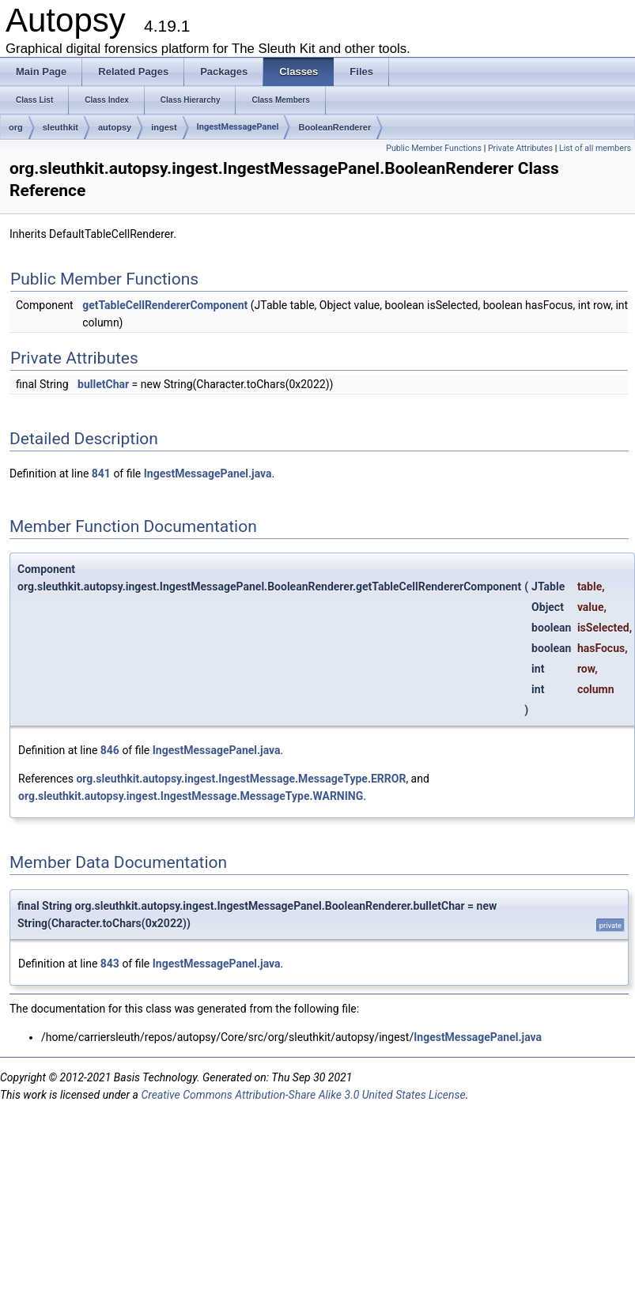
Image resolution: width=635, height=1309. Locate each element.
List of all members (595, 148)
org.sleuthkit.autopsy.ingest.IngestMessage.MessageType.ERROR (241, 778)
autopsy (114, 127)
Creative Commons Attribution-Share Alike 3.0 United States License (303, 1094)
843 (109, 963)
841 (101, 473)
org (16, 127)
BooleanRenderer (334, 127)
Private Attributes (520, 148)
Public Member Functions (434, 148)
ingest (163, 127)
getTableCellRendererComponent (165, 305)
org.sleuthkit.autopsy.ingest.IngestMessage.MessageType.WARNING (190, 796)
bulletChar (103, 384)
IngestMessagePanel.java (208, 473)
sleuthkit (60, 127)
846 (109, 750)
